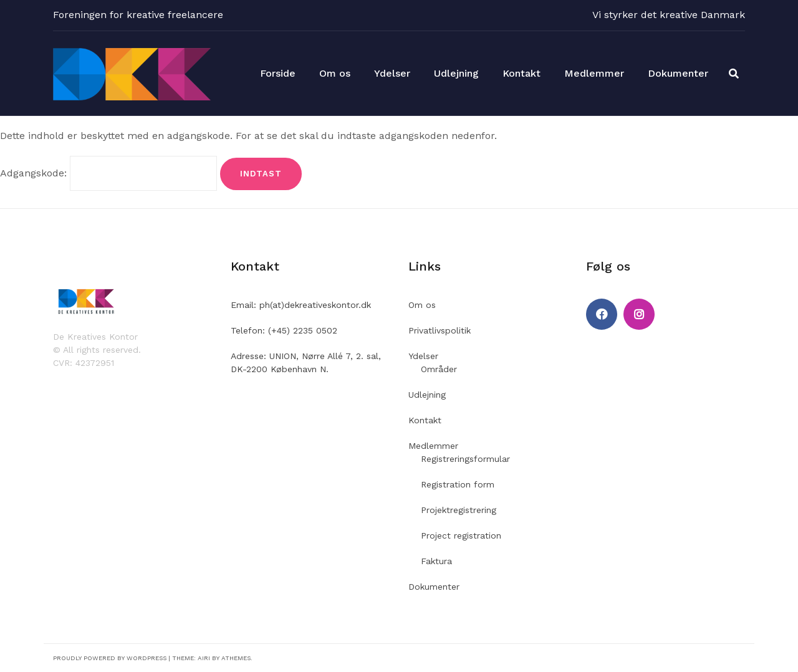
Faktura (436, 561)
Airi (204, 658)
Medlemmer (594, 73)
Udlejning (456, 73)
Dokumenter (678, 73)
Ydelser (392, 73)
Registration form (457, 484)
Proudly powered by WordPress (109, 658)
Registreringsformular (465, 459)
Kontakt (521, 73)
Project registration (461, 535)
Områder (439, 369)
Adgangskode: (108, 173)
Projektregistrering (458, 510)
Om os (334, 73)
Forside (278, 73)
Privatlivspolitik (439, 330)
